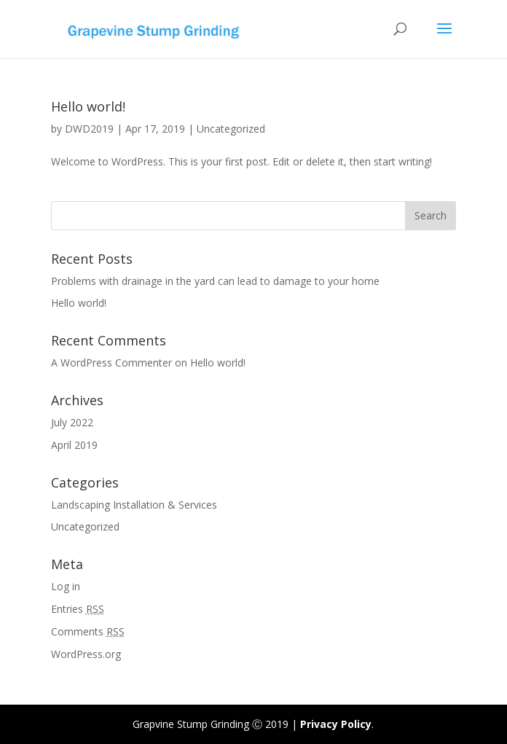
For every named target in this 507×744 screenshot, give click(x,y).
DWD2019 (89, 129)
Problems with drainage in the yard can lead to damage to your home (215, 281)
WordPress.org (86, 654)
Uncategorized (231, 129)
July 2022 (72, 422)
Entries (77, 609)
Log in (65, 586)
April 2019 (74, 445)
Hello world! (88, 106)
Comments (88, 631)
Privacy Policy (336, 724)
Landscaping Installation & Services (134, 505)
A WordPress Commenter (111, 362)
